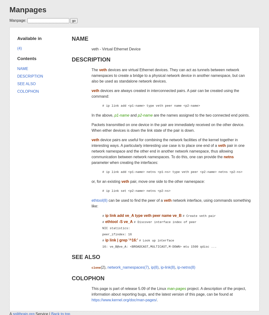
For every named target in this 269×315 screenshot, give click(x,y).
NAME (80, 38)
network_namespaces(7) (128, 264)
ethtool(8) (99, 200)
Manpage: (17, 20)
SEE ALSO (86, 254)
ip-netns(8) (186, 264)
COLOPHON (88, 275)
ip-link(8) (168, 264)
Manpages (27, 9)
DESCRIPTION (91, 59)
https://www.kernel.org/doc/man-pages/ (124, 297)
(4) (19, 48)
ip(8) (155, 264)
